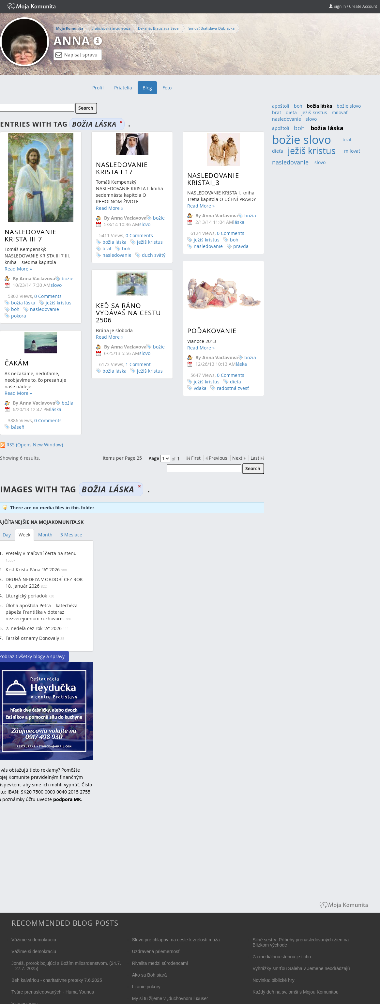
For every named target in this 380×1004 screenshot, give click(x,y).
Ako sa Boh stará (149, 975)
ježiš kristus (58, 303)
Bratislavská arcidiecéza (110, 28)
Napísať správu (76, 55)
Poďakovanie (206, 336)
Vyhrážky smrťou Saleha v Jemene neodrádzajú (301, 968)
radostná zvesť (227, 393)
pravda (235, 246)
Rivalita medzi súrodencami (160, 963)
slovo (311, 119)
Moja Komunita (70, 28)
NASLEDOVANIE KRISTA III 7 (30, 235)
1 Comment (135, 370)
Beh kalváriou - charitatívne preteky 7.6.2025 (56, 980)
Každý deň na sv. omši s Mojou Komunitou (295, 992)
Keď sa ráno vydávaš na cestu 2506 (125, 318)
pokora (18, 316)
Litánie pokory (146, 986)
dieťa (229, 387)
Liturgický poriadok (26, 596)
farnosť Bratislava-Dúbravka (211, 28)
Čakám (17, 357)
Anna (71, 41)
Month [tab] (45, 535)
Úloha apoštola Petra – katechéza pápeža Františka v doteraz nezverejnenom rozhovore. (42, 612)
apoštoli (280, 106)
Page (153, 458)
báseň (17, 421)
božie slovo (62, 281)
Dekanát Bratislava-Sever (159, 28)
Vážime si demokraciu (33, 939)
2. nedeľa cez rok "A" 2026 (34, 628)
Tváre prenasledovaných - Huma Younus (52, 992)
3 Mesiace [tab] (71, 535)
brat (104, 248)
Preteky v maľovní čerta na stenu (41, 553)
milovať (340, 112)
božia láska (23, 303)
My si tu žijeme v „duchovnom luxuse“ (170, 998)
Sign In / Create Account (353, 6)
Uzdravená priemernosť (156, 951)
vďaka (194, 393)
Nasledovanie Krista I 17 (119, 168)
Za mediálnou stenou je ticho (281, 956)
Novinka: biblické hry (273, 980)
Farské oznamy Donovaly (32, 638)
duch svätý (150, 255)
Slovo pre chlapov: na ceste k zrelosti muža (176, 939)
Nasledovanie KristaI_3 (207, 179)
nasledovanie (44, 309)
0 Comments (48, 296)
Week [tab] (24, 535)
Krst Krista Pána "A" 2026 (33, 569)
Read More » (18, 269)
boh (15, 309)
